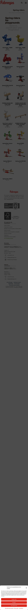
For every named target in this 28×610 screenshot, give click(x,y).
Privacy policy (16, 608)
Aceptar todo (14, 599)
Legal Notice (21, 608)
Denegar (14, 602)
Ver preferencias (14, 605)
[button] (26, 587)
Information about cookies (9, 608)
